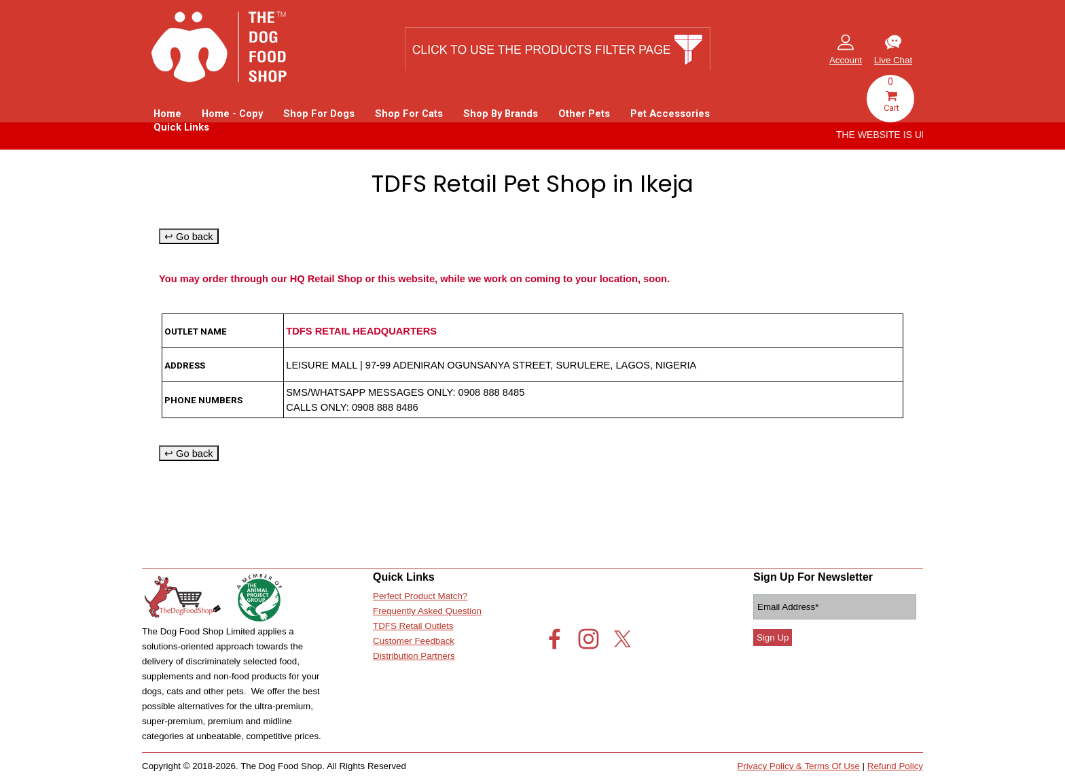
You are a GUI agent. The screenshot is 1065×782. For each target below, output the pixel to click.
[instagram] (588, 639)
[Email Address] (834, 606)
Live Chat (893, 60)
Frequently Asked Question (427, 611)
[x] (622, 639)
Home (167, 113)
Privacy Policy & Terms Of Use (798, 766)
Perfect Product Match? (420, 596)
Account (845, 60)
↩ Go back (188, 236)
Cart (891, 102)
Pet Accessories (670, 113)
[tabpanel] (893, 50)
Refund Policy (895, 766)
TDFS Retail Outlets (413, 626)
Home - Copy (232, 113)
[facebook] (554, 639)
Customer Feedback (413, 641)
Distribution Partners (414, 656)
